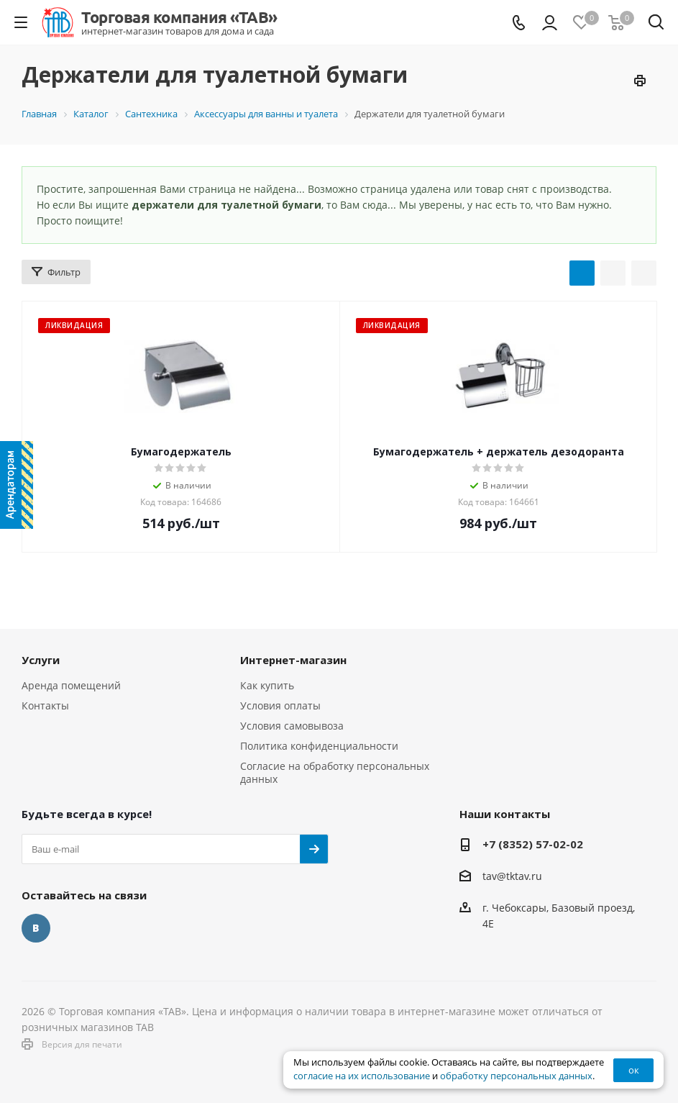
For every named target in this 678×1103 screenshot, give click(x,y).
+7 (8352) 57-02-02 (532, 844)
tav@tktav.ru (512, 876)
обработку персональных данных (516, 1076)
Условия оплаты (280, 705)
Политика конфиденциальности (319, 746)
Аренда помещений (71, 685)
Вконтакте (36, 928)
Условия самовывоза (292, 725)
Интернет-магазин (293, 660)
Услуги (41, 660)
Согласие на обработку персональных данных (334, 772)
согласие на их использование (361, 1076)
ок (633, 1069)
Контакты (45, 705)
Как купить (267, 685)
